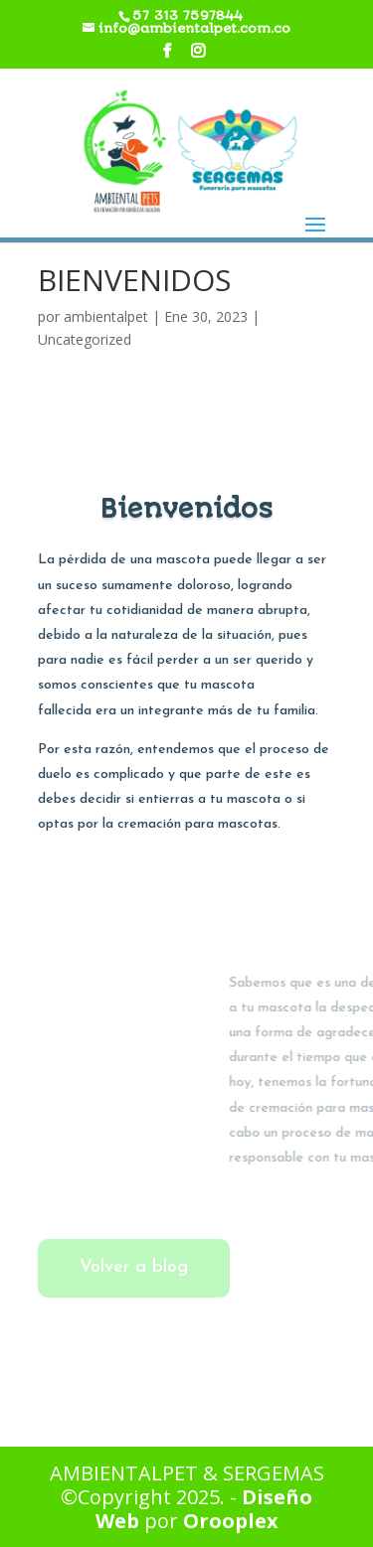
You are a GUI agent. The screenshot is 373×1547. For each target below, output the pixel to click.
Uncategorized (84, 339)
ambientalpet (106, 316)
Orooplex (231, 1520)
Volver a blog (134, 1267)
